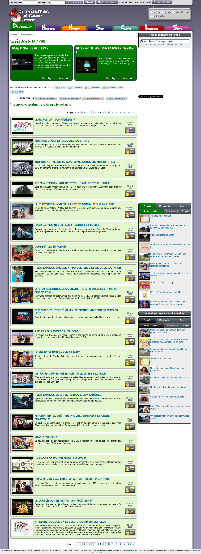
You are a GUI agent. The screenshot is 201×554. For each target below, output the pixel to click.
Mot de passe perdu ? (107, 2)
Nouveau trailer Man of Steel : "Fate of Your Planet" (72, 183)
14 (119, 112)
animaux (158, 44)
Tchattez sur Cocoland (155, 218)
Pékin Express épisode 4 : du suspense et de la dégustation (78, 268)
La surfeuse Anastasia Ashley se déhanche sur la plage (74, 204)
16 (127, 112)
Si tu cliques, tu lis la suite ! (56, 78)
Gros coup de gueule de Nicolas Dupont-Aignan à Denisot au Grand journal (163, 304)
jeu (164, 44)
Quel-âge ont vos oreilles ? (55, 119)
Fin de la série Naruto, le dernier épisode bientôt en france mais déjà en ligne (163, 342)
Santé (177, 28)
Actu (151, 44)
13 (116, 112)
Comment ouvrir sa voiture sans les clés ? (164, 380)
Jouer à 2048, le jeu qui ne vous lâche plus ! (164, 247)
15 (123, 112)
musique (178, 44)
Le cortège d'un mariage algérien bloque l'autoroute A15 (163, 352)
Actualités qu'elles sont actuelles (164, 313)
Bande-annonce (116, 88)
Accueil (14, 35)
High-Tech (48, 28)
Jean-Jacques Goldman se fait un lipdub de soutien (72, 479)
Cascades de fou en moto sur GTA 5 (60, 458)
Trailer (20, 92)
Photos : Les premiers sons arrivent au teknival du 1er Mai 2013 (162, 228)
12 (112, 112)
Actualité (78, 88)
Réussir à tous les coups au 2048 (160, 295)
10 (104, 112)
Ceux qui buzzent (116, 98)
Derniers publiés (46, 98)
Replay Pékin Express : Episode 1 (58, 331)
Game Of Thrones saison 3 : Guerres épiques (67, 225)
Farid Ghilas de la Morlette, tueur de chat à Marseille (164, 409)
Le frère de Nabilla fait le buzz (57, 352)
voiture (170, 44)
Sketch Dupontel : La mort (156, 238)
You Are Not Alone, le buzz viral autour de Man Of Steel (75, 162)
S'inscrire (89, 2)
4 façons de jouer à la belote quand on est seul (70, 522)
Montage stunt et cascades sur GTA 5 (62, 141)
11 (108, 112)
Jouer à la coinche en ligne (157, 285)
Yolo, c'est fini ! (46, 437)
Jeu (63, 88)
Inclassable (151, 28)
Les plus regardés (69, 98)
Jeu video (96, 88)
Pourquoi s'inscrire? (162, 2)
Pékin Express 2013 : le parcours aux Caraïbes (68, 395)
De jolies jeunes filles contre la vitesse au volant (72, 373)
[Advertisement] (164, 71)
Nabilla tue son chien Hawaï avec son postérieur (162, 371)
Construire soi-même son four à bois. (162, 399)
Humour (74, 28)
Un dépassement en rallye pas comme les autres (164, 418)
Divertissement (22, 26)
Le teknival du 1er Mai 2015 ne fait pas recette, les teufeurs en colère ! (162, 257)
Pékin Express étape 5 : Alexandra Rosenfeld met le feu (160, 266)
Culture (126, 28)
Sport (100, 28)
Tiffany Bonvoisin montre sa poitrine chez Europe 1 (163, 276)
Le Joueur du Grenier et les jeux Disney (63, 500)
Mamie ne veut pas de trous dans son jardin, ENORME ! (162, 333)
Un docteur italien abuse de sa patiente (162, 390)
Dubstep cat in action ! (51, 246)
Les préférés (93, 98)
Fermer (108, 552)
